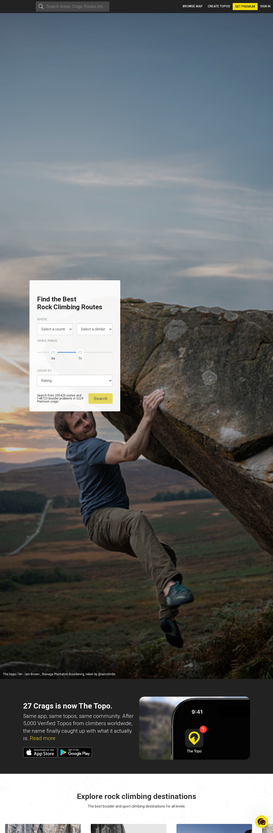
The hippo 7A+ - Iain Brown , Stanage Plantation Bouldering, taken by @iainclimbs (59, 674)
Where (42, 319)
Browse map (193, 6)
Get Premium (245, 6)
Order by (44, 371)
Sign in (265, 6)
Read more (42, 738)
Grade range (47, 341)
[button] (261, 821)
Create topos (219, 6)
